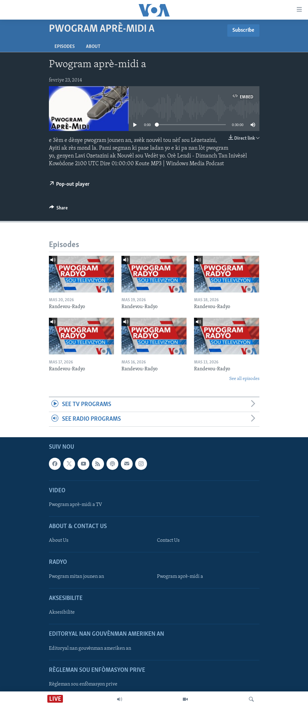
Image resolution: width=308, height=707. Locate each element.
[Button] (58, 209)
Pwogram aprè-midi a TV (75, 504)
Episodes (64, 46)
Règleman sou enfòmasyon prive (83, 684)
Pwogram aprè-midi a (180, 576)
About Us (59, 540)
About (93, 46)
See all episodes (244, 379)
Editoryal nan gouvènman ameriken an (90, 648)
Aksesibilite (62, 612)
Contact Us (168, 540)
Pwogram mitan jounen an (76, 576)
